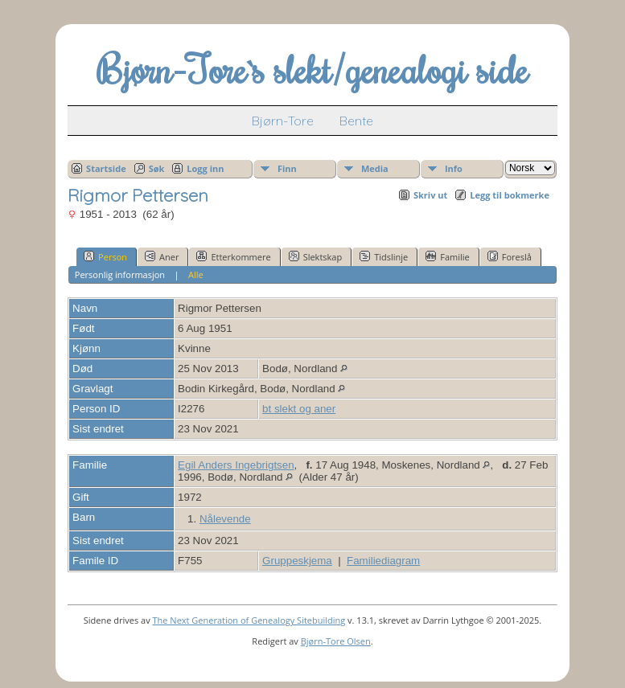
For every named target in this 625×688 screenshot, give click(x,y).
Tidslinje (384, 256)
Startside (106, 168)
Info (454, 168)
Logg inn (205, 168)
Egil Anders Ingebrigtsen (236, 465)
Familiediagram (383, 561)
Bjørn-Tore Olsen (336, 641)
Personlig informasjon (120, 274)
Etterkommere (233, 256)
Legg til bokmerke (509, 195)
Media (375, 168)
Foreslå (509, 256)
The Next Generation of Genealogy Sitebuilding (249, 620)
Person (105, 256)
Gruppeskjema (297, 561)
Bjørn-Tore (283, 121)
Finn (287, 168)
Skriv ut (430, 195)
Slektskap (316, 256)
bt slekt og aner (298, 409)
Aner (162, 256)
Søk (157, 168)
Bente (356, 121)
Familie (447, 256)
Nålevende (225, 519)
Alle (196, 274)
